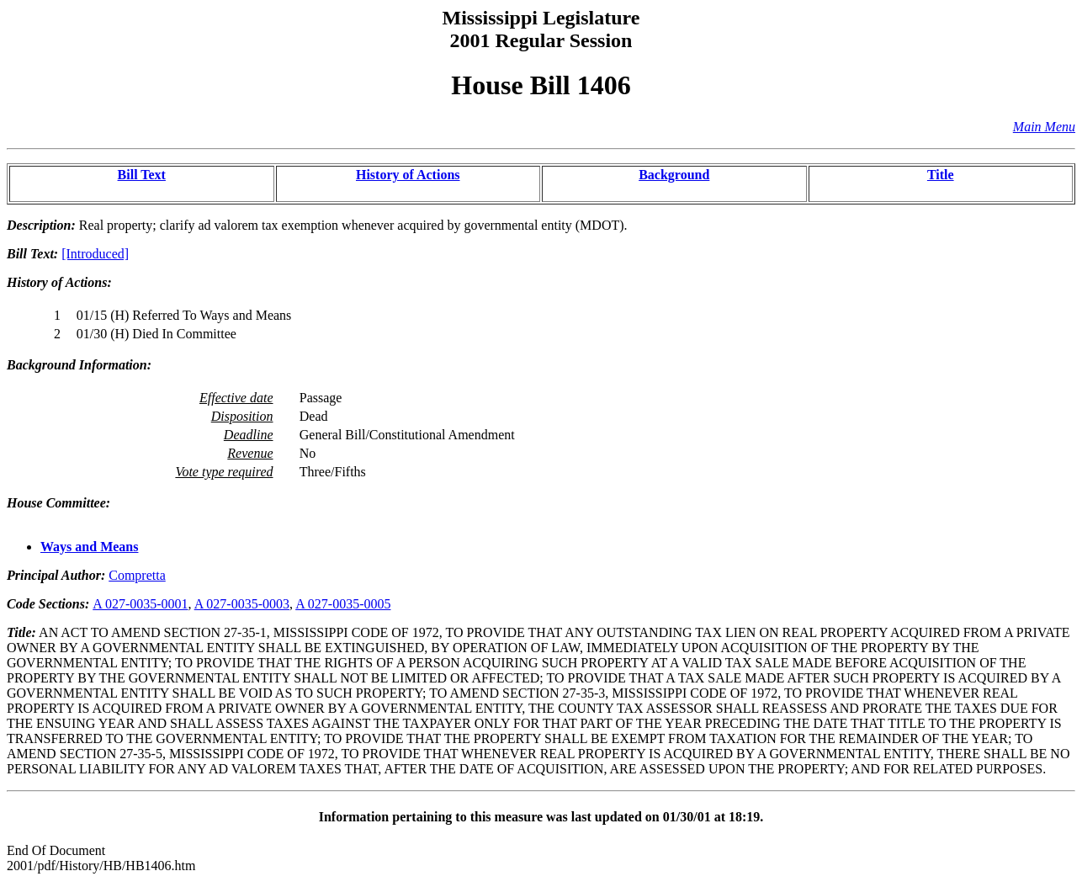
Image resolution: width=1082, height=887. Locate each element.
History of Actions (408, 174)
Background (674, 174)
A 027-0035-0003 (241, 604)
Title (940, 174)
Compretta (137, 575)
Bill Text (142, 174)
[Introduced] (95, 254)
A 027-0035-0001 (140, 604)
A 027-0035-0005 (342, 604)
